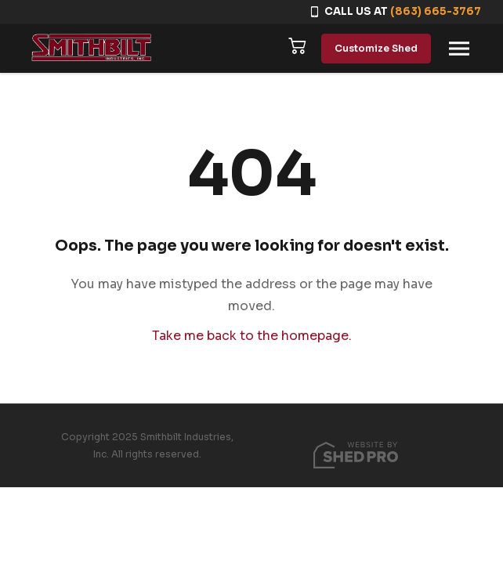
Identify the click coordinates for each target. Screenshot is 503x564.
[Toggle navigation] (459, 48)
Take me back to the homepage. (252, 335)
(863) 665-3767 (435, 11)
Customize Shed (376, 48)
